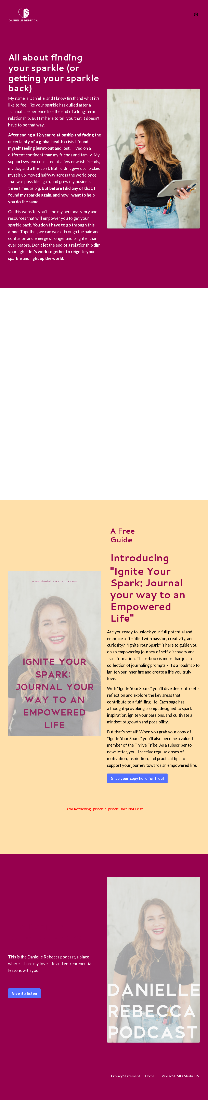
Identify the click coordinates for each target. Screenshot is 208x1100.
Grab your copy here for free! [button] (137, 792)
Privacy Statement (125, 1090)
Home (150, 1090)
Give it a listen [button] (24, 1007)
